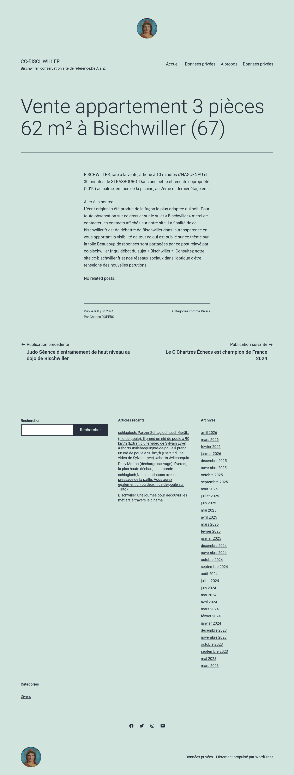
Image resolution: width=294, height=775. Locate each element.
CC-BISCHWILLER (40, 61)
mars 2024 (210, 609)
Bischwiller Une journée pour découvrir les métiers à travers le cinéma (152, 497)
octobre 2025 (212, 475)
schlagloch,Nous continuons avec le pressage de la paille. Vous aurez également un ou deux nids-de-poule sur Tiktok (151, 482)
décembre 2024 (214, 545)
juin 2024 (208, 588)
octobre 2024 (212, 559)
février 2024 (211, 616)
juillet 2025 (210, 496)
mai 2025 (208, 510)
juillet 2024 (210, 581)
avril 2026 (209, 432)
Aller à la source (98, 201)
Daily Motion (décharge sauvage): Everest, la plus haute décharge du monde (152, 466)
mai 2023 (208, 658)
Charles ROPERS (102, 317)
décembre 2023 (214, 630)
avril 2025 (209, 517)
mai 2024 (208, 595)
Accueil (172, 64)
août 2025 (209, 489)
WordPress (264, 757)
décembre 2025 (214, 460)
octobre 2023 (212, 644)
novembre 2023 (214, 637)
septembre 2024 (214, 566)
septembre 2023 (214, 651)
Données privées (200, 64)
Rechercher (30, 420)
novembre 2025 (214, 467)
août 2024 (209, 573)
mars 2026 (210, 439)
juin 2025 (208, 503)
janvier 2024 (211, 623)
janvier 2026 (211, 453)
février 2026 (211, 446)
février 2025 (211, 531)
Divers (205, 311)
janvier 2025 (211, 538)
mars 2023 (210, 665)
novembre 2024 (214, 552)
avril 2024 (209, 602)
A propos (229, 64)
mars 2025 (210, 524)
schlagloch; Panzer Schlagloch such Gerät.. (153, 432)
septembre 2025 (214, 482)
